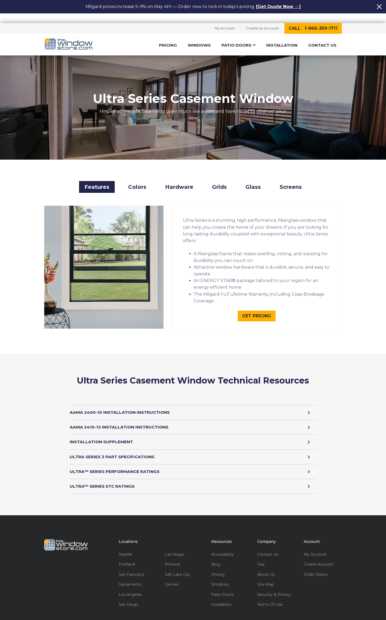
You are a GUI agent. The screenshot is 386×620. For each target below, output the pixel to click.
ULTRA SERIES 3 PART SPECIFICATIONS (193, 450)
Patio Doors (238, 35)
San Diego (128, 599)
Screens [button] (291, 179)
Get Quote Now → (278, 6)
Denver (172, 579)
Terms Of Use (270, 599)
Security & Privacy (274, 589)
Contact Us (322, 35)
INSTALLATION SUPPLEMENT (193, 435)
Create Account (318, 559)
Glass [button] (253, 179)
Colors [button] (137, 179)
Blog (215, 559)
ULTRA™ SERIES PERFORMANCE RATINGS (193, 465)
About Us (266, 568)
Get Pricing (256, 308)
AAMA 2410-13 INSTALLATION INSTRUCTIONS (193, 420)
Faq (260, 559)
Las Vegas (174, 548)
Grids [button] (219, 179)
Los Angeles (130, 589)
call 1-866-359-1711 (313, 18)
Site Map (265, 579)
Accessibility (222, 548)
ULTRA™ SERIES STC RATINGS (193, 480)
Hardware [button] (179, 179)
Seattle (125, 548)
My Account (221, 19)
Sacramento (130, 579)
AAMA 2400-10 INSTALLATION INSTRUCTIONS (193, 405)
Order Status (316, 568)
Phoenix (172, 559)
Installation (282, 35)
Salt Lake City (177, 568)
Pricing (168, 35)
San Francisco (131, 568)
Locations (128, 536)
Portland (127, 559)
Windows (199, 35)
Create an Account (261, 19)
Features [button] (96, 179)
